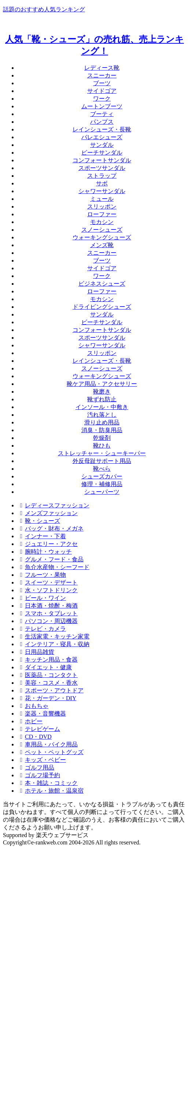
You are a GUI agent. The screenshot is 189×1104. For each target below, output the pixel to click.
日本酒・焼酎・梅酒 (48, 605)
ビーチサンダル (101, 152)
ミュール (102, 199)
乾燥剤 (102, 438)
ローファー (101, 214)
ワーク (102, 98)
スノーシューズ (101, 230)
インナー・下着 (42, 536)
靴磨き (102, 391)
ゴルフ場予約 (39, 775)
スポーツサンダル (101, 168)
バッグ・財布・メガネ (51, 528)
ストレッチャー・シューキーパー (102, 453)
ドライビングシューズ (102, 307)
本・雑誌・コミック (48, 783)
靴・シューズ (39, 521)
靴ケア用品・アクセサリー (102, 384)
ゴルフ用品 (36, 767)
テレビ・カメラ (42, 629)
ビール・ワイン (42, 598)
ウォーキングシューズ (102, 237)
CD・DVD (35, 737)
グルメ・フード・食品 (51, 559)
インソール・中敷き (101, 407)
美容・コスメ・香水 (48, 683)
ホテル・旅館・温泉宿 (51, 791)
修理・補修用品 (101, 484)
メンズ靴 (102, 245)
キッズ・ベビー (42, 760)
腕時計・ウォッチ (45, 552)
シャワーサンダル (101, 191)
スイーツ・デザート (48, 582)
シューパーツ (101, 492)
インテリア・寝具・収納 (53, 644)
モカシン (102, 222)
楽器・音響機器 (42, 713)
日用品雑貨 (36, 652)
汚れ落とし (101, 415)
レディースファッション (53, 505)
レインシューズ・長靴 (102, 129)
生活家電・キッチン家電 (53, 636)
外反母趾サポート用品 (102, 461)
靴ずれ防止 (101, 399)
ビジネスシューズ (101, 283)
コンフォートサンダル (102, 160)
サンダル (102, 145)
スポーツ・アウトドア (51, 690)
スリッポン (101, 206)
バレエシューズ (101, 137)
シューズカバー (101, 476)
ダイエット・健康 (45, 667)
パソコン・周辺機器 (48, 621)
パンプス (102, 122)
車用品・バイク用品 (48, 744)
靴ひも (102, 445)
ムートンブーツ (101, 106)
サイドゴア (101, 91)
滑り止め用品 (101, 422)
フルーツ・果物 (42, 575)
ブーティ (102, 114)
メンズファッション (48, 513)
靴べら (102, 469)
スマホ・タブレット (48, 613)
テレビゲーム (39, 729)
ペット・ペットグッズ (51, 752)
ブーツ (102, 83)
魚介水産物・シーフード (53, 567)
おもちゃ (33, 706)
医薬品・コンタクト (48, 675)
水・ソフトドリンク (48, 590)
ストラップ (101, 176)
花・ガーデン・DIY (47, 698)
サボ (102, 183)
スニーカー (101, 75)
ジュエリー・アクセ (48, 544)
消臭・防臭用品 (101, 430)
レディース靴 (101, 68)
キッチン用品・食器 (48, 659)
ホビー (30, 721)
